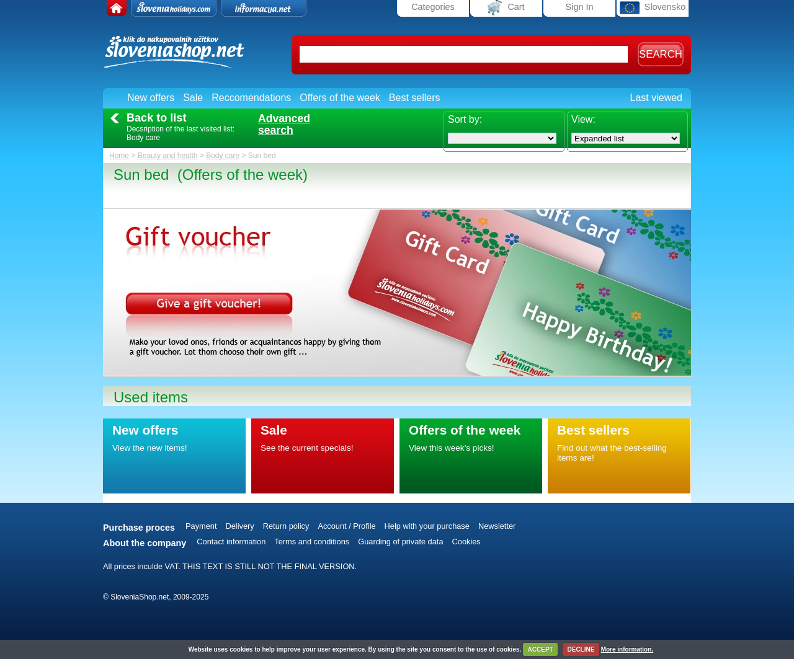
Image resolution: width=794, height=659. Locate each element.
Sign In (580, 7)
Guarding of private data (400, 541)
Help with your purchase (427, 526)
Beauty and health (168, 155)
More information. (627, 649)
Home (119, 155)
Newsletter (496, 526)
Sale (193, 97)
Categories (433, 7)
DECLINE (580, 649)
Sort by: (465, 119)
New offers (150, 97)
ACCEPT (540, 649)
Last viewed (656, 97)
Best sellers (414, 97)
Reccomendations (251, 97)
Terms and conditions (311, 541)
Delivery (240, 526)
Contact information (231, 541)
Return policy (286, 526)
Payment (201, 526)
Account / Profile (346, 526)
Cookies (466, 541)
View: (583, 119)
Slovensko (652, 7)
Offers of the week (340, 97)
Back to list (156, 118)
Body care (222, 155)
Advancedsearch (284, 124)
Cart (506, 7)
